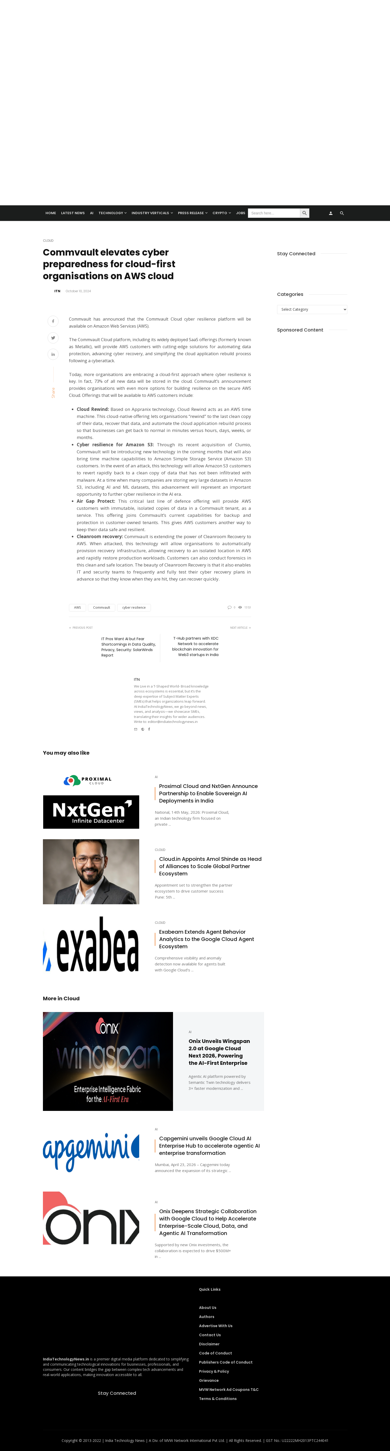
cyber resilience (134, 607)
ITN (57, 291)
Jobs (240, 213)
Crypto (220, 213)
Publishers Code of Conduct (226, 1362)
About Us (207, 1307)
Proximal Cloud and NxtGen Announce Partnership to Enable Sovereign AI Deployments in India (208, 793)
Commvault (101, 607)
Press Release (191, 213)
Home (51, 213)
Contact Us (210, 1335)
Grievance (209, 1380)
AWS (77, 607)
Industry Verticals (150, 213)
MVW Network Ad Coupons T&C (229, 1389)
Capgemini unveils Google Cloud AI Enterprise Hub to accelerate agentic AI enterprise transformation (209, 1146)
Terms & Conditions (218, 1398)
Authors (206, 1316)
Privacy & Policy (214, 1371)
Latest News (73, 213)
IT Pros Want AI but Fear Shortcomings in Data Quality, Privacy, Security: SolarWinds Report (128, 647)
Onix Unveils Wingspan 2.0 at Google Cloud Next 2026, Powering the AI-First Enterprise (219, 1052)
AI (91, 213)
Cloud (48, 241)
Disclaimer (209, 1344)
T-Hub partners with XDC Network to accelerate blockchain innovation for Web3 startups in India (195, 646)
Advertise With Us (216, 1325)
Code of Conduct (215, 1353)
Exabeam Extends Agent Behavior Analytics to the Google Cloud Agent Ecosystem (206, 939)
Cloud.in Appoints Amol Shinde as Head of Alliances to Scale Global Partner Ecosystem (210, 866)
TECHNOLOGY (111, 213)
